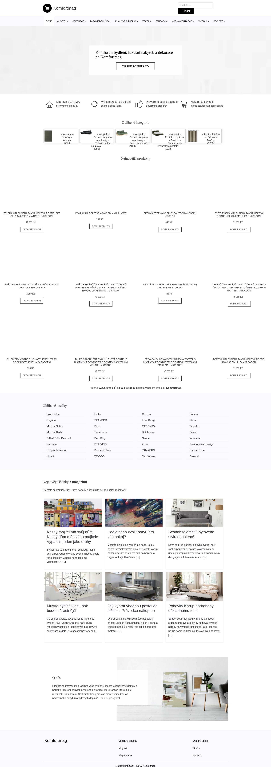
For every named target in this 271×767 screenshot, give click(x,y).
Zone (145, 444)
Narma (146, 438)
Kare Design (149, 420)
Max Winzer (148, 456)
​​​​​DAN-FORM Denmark (59, 438)
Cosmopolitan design (201, 444)
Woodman (195, 438)
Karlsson (52, 444)
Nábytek (61, 21)
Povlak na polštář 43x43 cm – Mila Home (101, 213)
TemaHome (101, 432)
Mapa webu (125, 755)
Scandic (194, 426)
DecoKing (99, 438)
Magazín (123, 748)
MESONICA (148, 426)
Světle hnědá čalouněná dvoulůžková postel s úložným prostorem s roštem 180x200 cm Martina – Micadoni (101, 287)
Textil (145, 21)
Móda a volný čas (182, 21)
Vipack (50, 456)
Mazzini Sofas (55, 426)
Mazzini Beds (54, 432)
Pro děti (218, 21)
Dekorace (78, 21)
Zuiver (193, 432)
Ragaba (51, 420)
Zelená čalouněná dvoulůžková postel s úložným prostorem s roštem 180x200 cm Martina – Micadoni (239, 287)
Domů (49, 21)
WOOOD (99, 456)
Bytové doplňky (99, 21)
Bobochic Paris (103, 450)
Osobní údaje (200, 740)
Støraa (193, 420)
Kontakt (197, 755)
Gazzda (146, 414)
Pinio (97, 426)
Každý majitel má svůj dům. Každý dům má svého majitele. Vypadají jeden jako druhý (73, 537)
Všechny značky (128, 740)
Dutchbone (148, 432)
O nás (196, 748)
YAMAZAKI (148, 450)
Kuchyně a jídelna (125, 21)
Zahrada (161, 21)
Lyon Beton (53, 414)
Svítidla (202, 21)
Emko (97, 414)
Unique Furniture (56, 450)
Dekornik (195, 456)
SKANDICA (101, 420)
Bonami (194, 414)
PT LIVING (100, 444)
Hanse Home (197, 450)
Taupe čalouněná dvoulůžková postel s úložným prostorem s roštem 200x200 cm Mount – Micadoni (101, 362)
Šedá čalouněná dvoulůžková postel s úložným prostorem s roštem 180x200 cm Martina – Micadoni (170, 362)
